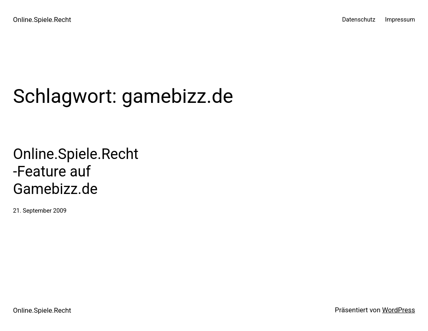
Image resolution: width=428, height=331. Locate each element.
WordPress (398, 310)
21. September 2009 (40, 210)
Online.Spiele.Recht (42, 20)
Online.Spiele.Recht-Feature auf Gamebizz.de (75, 172)
